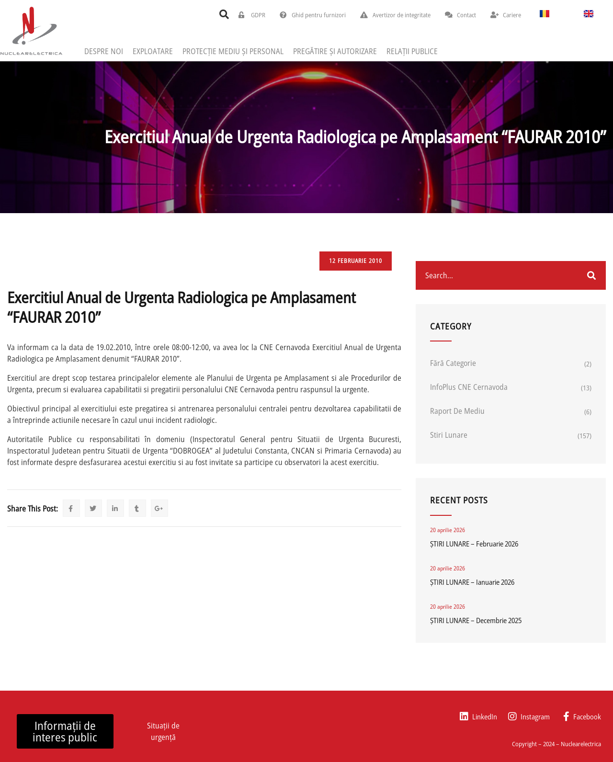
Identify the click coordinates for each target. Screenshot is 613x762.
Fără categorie (453, 363)
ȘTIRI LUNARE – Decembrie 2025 (476, 620)
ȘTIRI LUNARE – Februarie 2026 (474, 543)
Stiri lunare (448, 435)
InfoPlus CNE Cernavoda (469, 387)
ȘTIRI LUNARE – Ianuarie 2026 (472, 582)
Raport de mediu (457, 411)
